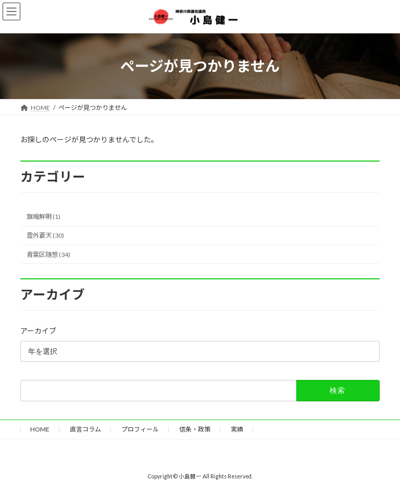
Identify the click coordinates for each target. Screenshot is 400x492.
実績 (237, 429)
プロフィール (140, 429)
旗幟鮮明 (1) (43, 216)
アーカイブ (38, 330)
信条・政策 (194, 429)
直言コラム (85, 429)
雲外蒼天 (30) (45, 235)
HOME (39, 429)
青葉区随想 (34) (48, 254)
